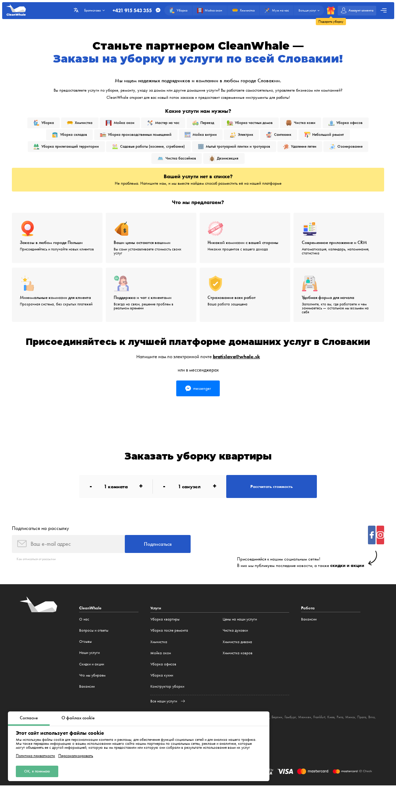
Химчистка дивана (237, 645)
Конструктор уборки (167, 690)
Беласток (278, 720)
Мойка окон (160, 656)
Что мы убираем (92, 678)
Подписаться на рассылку (40, 530)
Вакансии (87, 690)
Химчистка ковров (237, 656)
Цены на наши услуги (240, 622)
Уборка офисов (163, 667)
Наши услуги (89, 656)
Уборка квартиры (164, 622)
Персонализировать (75, 755)
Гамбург (308, 720)
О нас (84, 622)
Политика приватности (35, 755)
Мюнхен (324, 720)
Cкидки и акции (91, 667)
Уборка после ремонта (169, 634)
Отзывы (85, 645)
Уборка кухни (161, 678)
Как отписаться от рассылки (39, 562)
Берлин (294, 720)
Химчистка (158, 645)
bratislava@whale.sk (236, 357)
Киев (352, 720)
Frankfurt (339, 720)
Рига (361, 720)
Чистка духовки (235, 634)
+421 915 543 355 (128, 10)
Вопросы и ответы (93, 634)
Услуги (156, 611)
